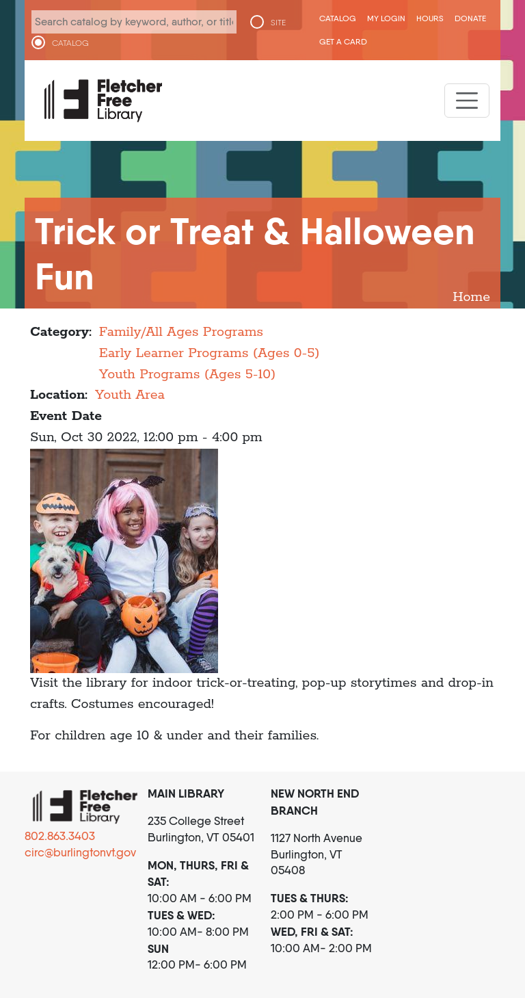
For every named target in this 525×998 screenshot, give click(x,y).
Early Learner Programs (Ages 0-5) (209, 353)
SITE (278, 22)
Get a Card (343, 41)
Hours (430, 18)
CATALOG (70, 43)
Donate (470, 18)
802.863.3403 (60, 836)
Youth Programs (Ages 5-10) (187, 374)
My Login (386, 18)
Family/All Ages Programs (181, 332)
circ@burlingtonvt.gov (80, 852)
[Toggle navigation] (466, 100)
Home (471, 297)
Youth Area (130, 395)
